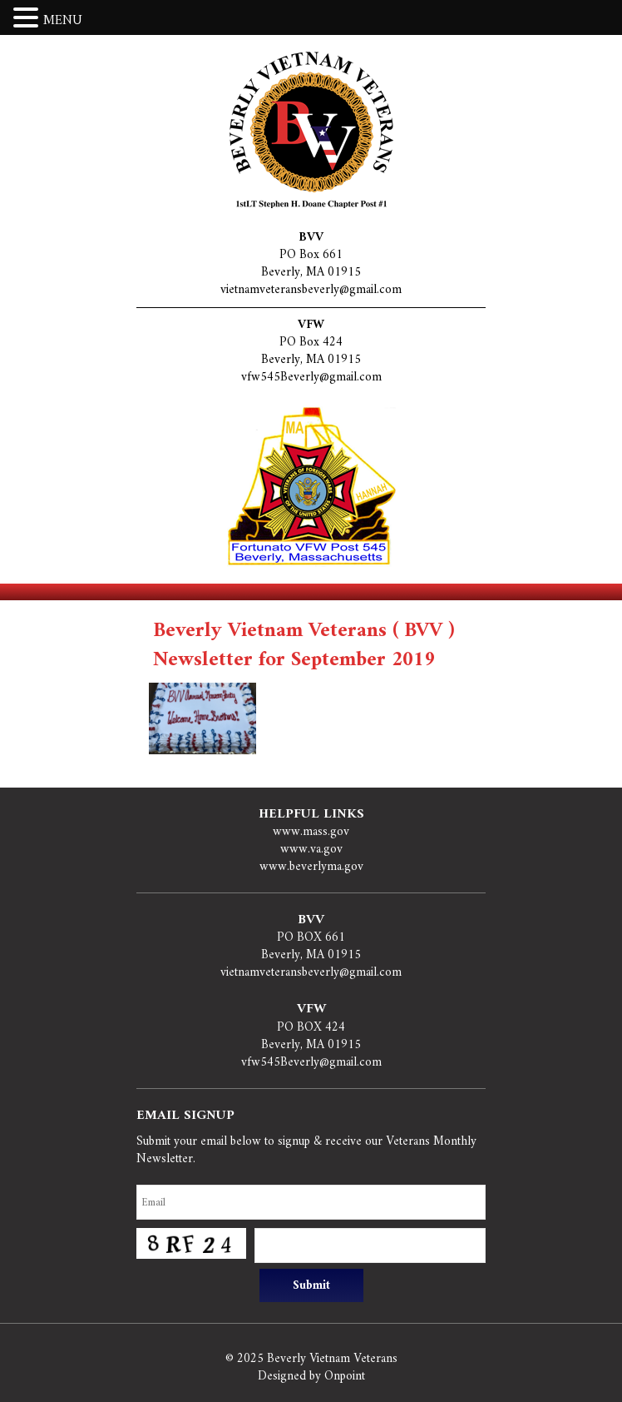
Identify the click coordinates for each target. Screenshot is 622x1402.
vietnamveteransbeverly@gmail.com (311, 290)
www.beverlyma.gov (311, 867)
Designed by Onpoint (311, 1376)
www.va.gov (311, 849)
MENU (62, 20)
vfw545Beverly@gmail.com (311, 377)
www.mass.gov (311, 832)
